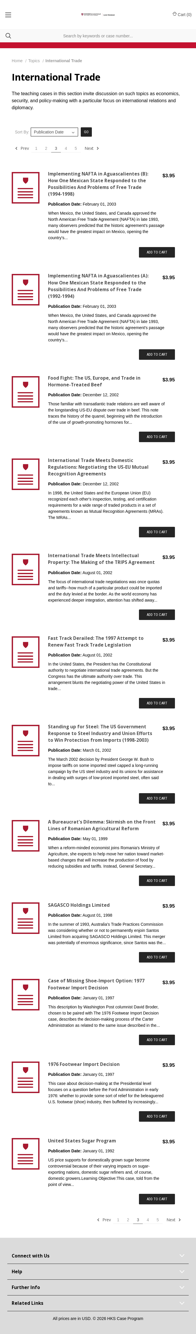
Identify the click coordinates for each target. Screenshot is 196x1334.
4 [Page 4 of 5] (66, 148)
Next (92, 148)
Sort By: (22, 132)
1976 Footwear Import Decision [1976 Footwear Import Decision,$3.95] (84, 1064)
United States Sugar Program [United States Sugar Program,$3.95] (82, 1141)
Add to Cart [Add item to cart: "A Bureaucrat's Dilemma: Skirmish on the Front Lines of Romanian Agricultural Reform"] (157, 880)
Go (86, 132)
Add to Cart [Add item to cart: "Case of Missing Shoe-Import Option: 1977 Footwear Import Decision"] (157, 1040)
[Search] (5, 35)
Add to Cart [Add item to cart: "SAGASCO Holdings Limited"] (157, 957)
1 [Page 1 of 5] (36, 148)
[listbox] (54, 132)
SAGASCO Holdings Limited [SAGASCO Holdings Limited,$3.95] (79, 905)
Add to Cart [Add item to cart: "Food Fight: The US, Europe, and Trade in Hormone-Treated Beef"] (157, 437)
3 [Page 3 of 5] (56, 148)
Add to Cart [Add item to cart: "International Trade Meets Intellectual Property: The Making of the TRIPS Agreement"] (157, 614)
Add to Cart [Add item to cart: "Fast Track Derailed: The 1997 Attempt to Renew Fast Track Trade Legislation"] (157, 703)
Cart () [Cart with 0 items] (182, 14)
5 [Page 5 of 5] (76, 148)
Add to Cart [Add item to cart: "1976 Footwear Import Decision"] (157, 1116)
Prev (22, 148)
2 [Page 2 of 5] (46, 148)
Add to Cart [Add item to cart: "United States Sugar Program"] (157, 1199)
